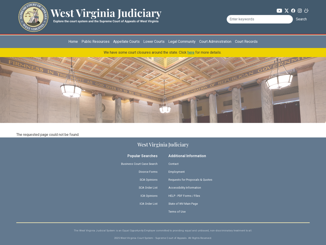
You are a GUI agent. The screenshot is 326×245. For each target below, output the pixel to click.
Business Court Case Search (139, 164)
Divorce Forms (148, 171)
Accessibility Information (184, 187)
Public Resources (96, 41)
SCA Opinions (149, 179)
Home (73, 41)
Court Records (246, 41)
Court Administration (215, 41)
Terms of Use (177, 211)
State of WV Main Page (183, 203)
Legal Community (182, 41)
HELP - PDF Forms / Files (184, 195)
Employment (176, 171)
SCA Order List (148, 187)
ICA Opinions (149, 195)
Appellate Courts (126, 41)
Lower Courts (154, 41)
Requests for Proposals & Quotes (190, 179)
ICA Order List (149, 203)
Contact (173, 164)
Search (301, 19)
